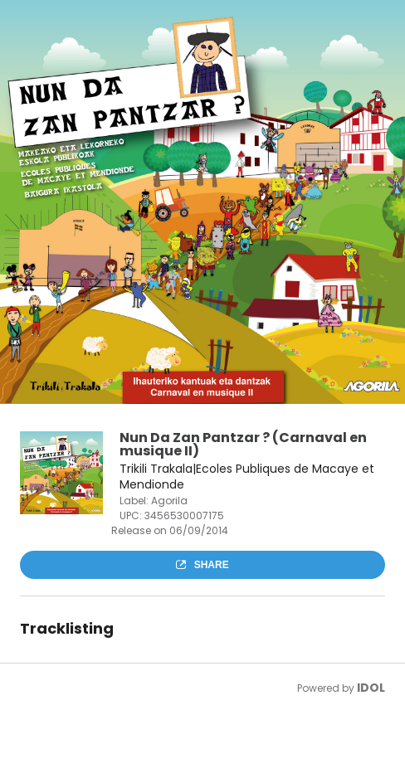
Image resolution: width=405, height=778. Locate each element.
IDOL (371, 687)
